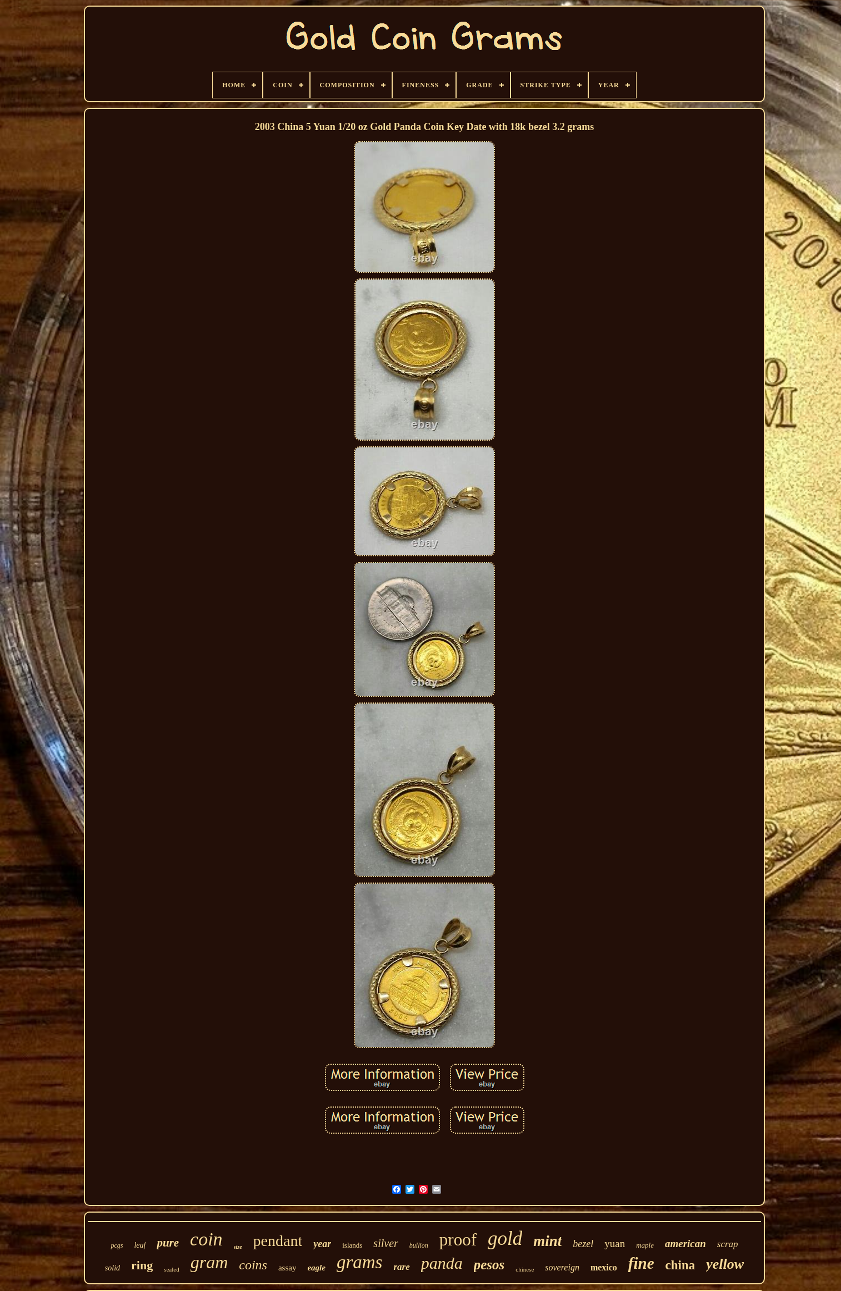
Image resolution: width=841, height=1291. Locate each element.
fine (641, 1263)
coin (206, 1239)
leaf (140, 1245)
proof (458, 1239)
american (685, 1243)
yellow (725, 1264)
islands (352, 1245)
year (322, 1243)
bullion (418, 1245)
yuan (614, 1243)
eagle (316, 1267)
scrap (727, 1244)
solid (112, 1268)
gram (209, 1262)
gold (505, 1238)
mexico (603, 1267)
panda (442, 1263)
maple (645, 1245)
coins (253, 1265)
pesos (489, 1264)
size (238, 1247)
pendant (278, 1240)
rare (401, 1267)
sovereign (562, 1267)
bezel (583, 1243)
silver (385, 1243)
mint (547, 1241)
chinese (524, 1269)
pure (168, 1242)
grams (360, 1262)
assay (287, 1267)
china (680, 1265)
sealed (171, 1269)
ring (142, 1265)
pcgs (117, 1245)
